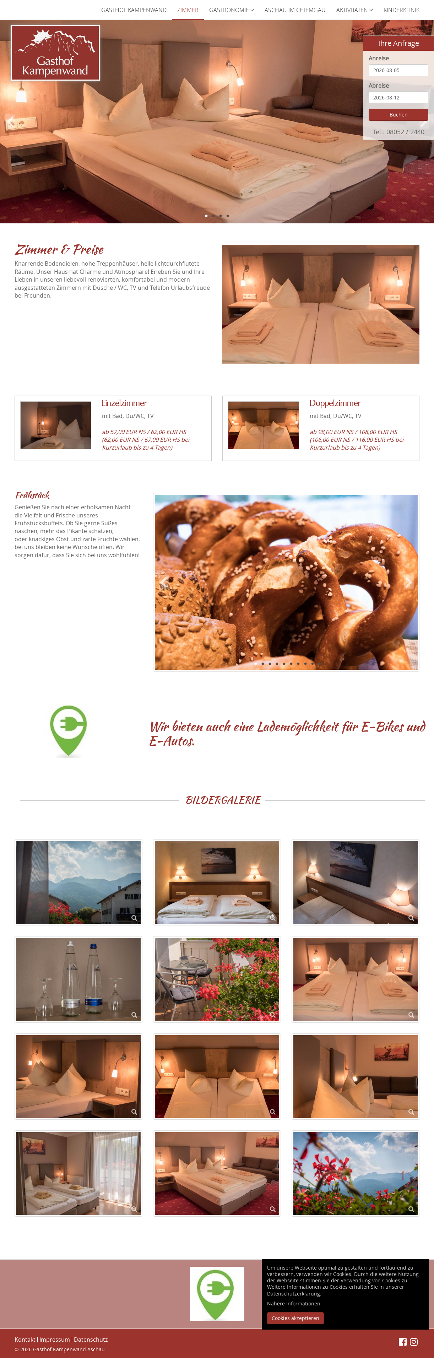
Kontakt (25, 1339)
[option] (217, 121)
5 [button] (284, 664)
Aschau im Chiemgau (295, 10)
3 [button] (220, 216)
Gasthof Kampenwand (134, 10)
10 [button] (319, 664)
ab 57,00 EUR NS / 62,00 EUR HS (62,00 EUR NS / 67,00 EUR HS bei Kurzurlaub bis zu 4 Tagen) (145, 440)
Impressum (54, 1339)
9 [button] (312, 664)
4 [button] (227, 216)
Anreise (379, 58)
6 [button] (291, 664)
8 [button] (305, 664)
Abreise (379, 85)
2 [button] (213, 216)
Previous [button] (10, 121)
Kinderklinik (401, 10)
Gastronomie (231, 10)
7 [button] (298, 664)
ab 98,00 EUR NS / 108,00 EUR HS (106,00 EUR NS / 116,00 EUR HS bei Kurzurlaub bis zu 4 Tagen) (356, 440)
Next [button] (409, 582)
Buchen (399, 114)
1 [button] (206, 216)
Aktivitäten (354, 10)
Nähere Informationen (293, 1303)
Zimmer (188, 10)
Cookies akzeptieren (295, 1318)
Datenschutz (91, 1339)
